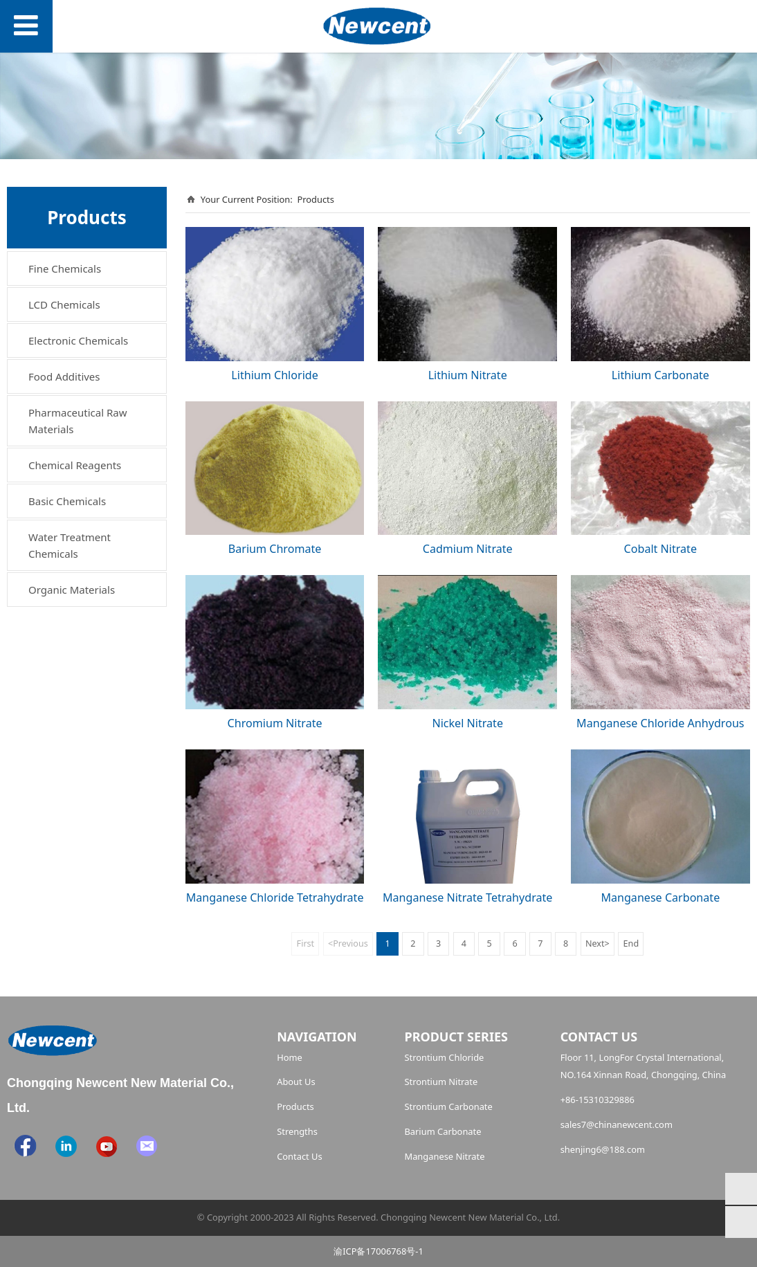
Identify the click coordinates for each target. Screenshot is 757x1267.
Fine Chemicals (64, 268)
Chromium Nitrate (275, 723)
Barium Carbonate (442, 1131)
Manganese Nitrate (444, 1156)
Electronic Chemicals (78, 340)
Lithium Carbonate (660, 375)
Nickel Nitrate (467, 723)
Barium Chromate (275, 548)
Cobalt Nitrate (660, 548)
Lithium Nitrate (467, 375)
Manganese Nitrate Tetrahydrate (467, 897)
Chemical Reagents (74, 465)
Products (315, 199)
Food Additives (64, 376)
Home (289, 1057)
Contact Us (299, 1156)
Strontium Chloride (444, 1057)
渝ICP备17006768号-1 (378, 1251)
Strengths (297, 1131)
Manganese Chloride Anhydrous (660, 723)
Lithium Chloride (274, 375)
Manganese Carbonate (660, 897)
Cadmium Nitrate (468, 548)
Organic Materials (71, 589)
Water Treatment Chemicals (69, 545)
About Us (296, 1081)
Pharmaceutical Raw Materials (77, 420)
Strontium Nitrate (440, 1081)
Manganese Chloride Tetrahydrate (275, 897)
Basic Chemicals (67, 501)
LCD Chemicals (64, 304)
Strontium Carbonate (448, 1106)
